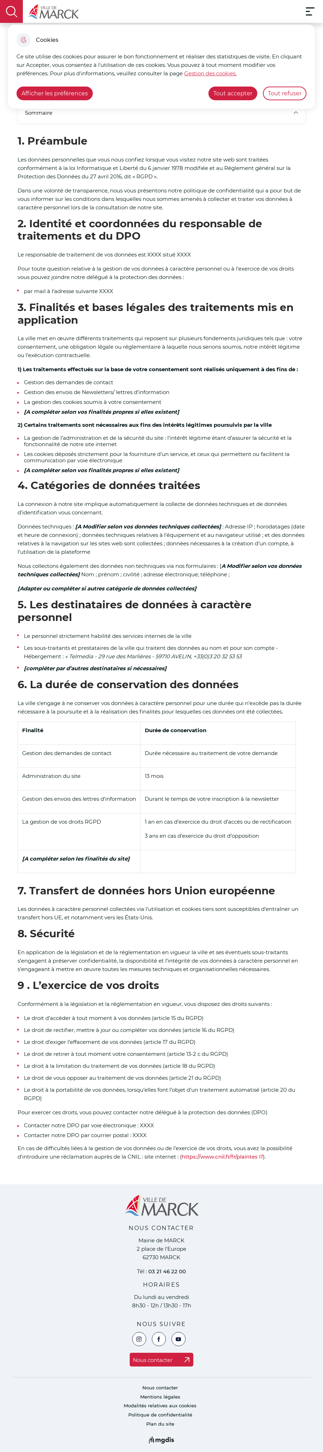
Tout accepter (232, 93)
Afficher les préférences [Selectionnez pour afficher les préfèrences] (54, 93)
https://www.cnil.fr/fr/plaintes (220, 1156)
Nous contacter (160, 1387)
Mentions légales (160, 1397)
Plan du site (160, 1424)
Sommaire (161, 112)
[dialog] (161, 67)
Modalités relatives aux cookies (160, 1405)
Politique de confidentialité (160, 1415)
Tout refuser (285, 93)
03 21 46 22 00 (167, 1271)
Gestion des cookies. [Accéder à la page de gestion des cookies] (210, 73)
